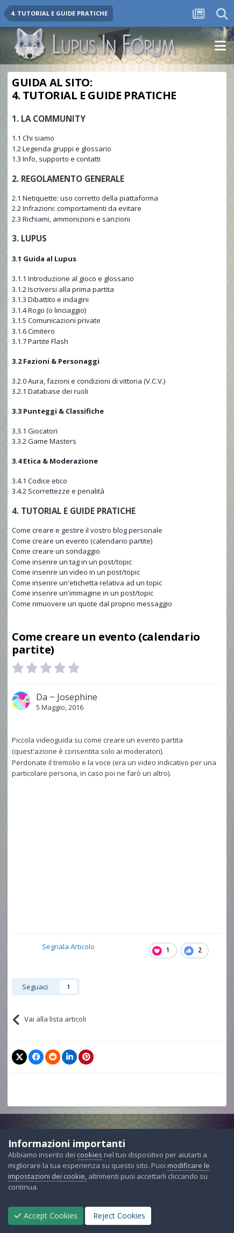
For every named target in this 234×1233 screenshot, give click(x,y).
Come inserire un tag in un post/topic (72, 562)
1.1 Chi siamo (33, 138)
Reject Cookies (118, 1215)
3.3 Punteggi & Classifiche (58, 411)
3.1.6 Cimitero (33, 331)
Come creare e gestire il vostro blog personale (87, 530)
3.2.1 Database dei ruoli (50, 391)
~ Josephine (73, 697)
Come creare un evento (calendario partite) (82, 541)
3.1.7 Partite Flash (40, 341)
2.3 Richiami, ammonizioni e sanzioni (71, 219)
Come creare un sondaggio (56, 551)
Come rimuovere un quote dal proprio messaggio (92, 603)
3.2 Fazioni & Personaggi (56, 361)
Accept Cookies (45, 1215)
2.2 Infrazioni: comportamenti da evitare (76, 208)
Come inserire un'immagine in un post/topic (82, 593)
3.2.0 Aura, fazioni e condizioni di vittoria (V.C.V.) (88, 381)
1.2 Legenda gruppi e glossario (61, 148)
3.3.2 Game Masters (44, 441)
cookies (89, 1154)
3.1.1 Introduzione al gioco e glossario (73, 278)
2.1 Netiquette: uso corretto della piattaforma (85, 198)
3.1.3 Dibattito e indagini (50, 299)
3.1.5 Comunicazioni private (56, 320)
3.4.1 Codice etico (39, 481)
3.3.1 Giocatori (35, 431)
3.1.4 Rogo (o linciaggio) (49, 310)
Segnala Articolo (68, 946)
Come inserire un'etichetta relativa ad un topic (87, 583)
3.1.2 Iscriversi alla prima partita (63, 289)
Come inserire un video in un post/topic (76, 572)
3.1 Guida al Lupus (44, 258)
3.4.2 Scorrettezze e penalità (58, 491)
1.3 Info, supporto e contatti (56, 159)
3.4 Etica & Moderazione (55, 461)
